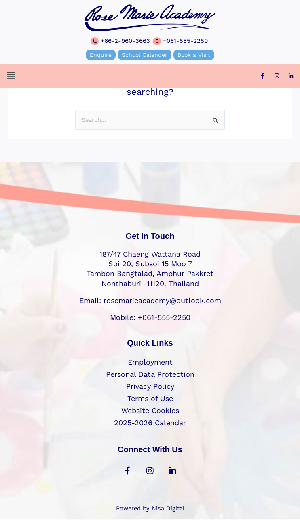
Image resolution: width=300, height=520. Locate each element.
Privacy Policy (150, 386)
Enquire (101, 55)
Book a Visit (193, 55)
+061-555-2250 (185, 40)
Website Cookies (150, 410)
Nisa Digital (168, 508)
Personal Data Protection (150, 374)
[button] (11, 76)
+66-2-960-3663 (125, 40)
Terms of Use (150, 398)
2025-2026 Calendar (150, 422)
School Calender (144, 55)
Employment (150, 362)
